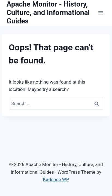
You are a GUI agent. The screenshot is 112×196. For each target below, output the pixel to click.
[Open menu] (100, 12)
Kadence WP (56, 179)
